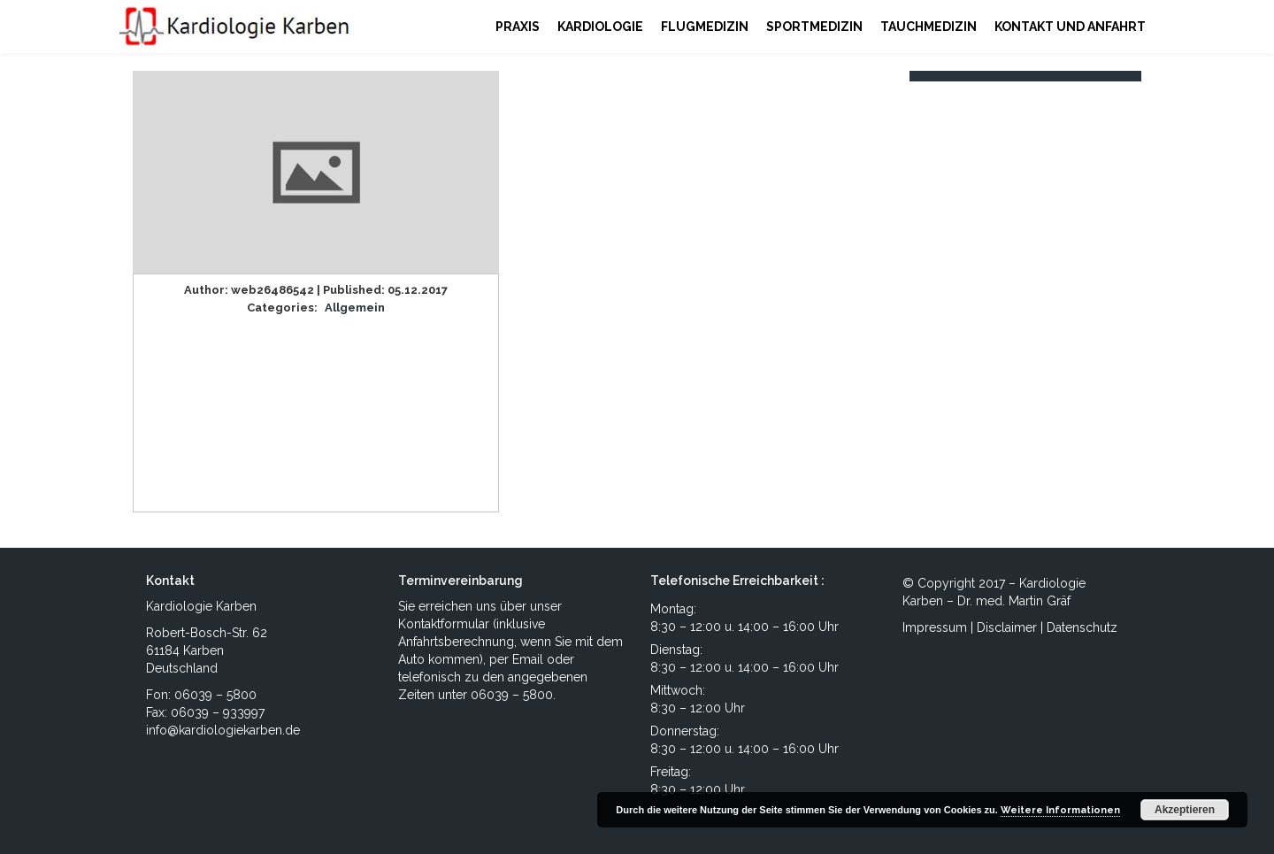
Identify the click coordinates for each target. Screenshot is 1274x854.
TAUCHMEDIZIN (928, 26)
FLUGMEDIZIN (704, 26)
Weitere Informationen (1060, 810)
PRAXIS (517, 26)
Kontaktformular (443, 624)
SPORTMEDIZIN (814, 26)
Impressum (934, 627)
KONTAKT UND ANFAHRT (1070, 26)
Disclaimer (1007, 627)
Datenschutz (1082, 627)
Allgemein (355, 307)
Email (527, 659)
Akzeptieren (1185, 810)
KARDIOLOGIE (600, 26)
